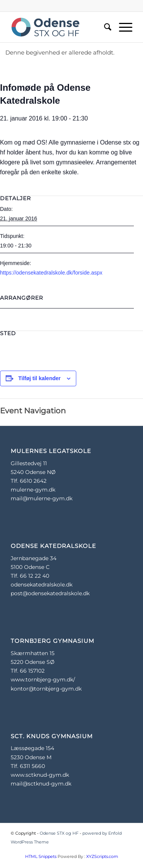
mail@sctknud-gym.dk (41, 783)
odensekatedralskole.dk (41, 584)
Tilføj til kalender (39, 378)
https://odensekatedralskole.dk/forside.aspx (51, 273)
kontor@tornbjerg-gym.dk (46, 688)
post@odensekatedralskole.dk (50, 593)
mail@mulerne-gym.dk (41, 498)
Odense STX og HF (59, 833)
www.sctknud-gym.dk (40, 774)
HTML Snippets (40, 856)
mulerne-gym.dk (33, 489)
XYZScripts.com (102, 856)
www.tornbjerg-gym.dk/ (43, 679)
